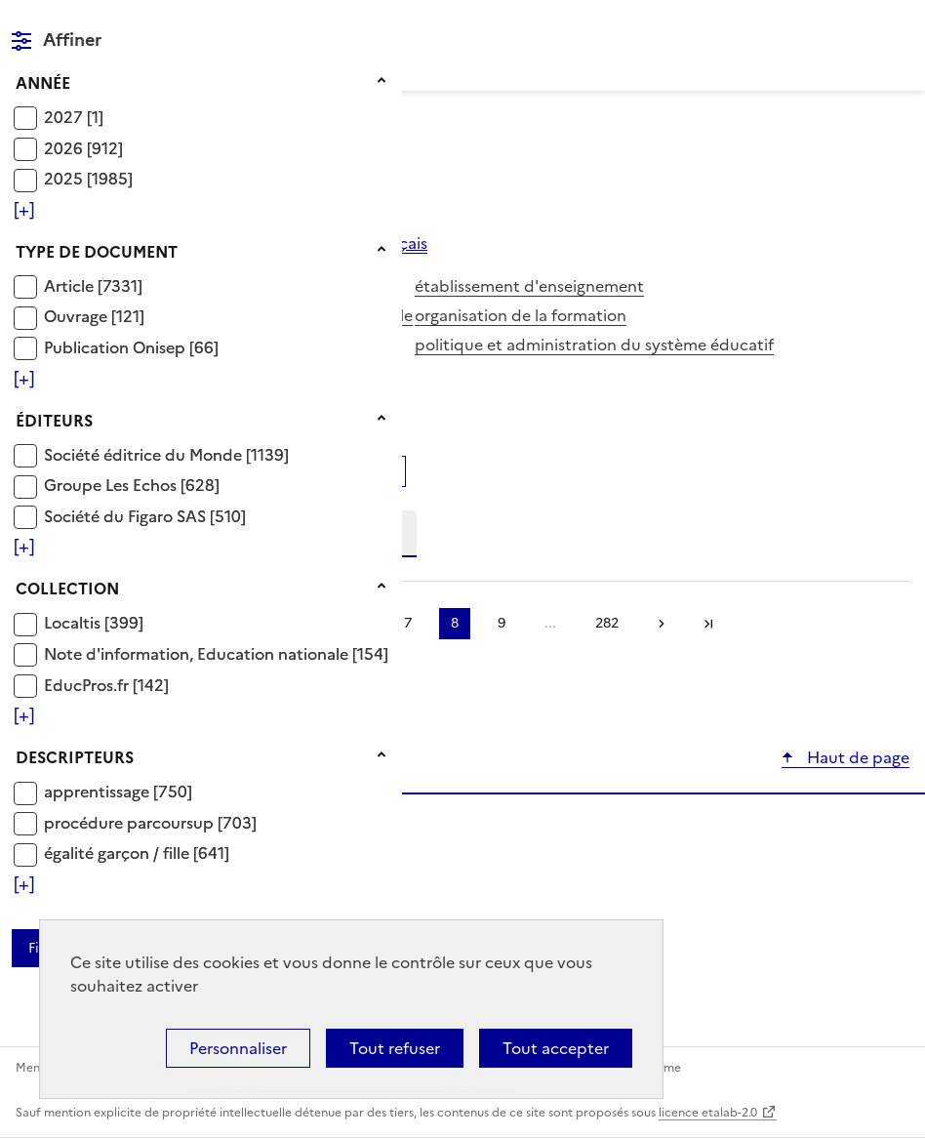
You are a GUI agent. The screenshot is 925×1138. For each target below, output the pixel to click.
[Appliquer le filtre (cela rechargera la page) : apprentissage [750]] (118, 791)
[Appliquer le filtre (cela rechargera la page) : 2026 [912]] (83, 148)
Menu (897, 23)
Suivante (661, 623)
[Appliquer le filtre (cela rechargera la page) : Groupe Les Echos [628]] (132, 484)
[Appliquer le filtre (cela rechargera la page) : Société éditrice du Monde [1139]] (166, 454)
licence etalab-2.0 (708, 1112)
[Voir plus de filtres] (24, 210)
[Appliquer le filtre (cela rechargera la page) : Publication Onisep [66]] (131, 347)
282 (607, 623)
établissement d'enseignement (529, 286)
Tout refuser (394, 1048)
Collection (67, 588)
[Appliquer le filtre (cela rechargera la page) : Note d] (216, 653)
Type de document (97, 252)
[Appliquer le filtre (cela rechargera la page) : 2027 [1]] (73, 116)
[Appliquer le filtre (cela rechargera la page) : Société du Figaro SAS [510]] (145, 516)
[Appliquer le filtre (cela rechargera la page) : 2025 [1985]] (88, 178)
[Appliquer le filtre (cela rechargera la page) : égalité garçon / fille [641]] (136, 852)
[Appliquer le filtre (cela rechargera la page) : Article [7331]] (93, 285)
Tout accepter (556, 1048)
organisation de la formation (520, 315)
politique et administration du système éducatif (594, 344)
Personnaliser (238, 1048)
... (550, 623)
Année (43, 83)
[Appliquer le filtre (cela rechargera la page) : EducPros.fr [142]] (106, 684)
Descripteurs (75, 757)
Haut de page (856, 757)
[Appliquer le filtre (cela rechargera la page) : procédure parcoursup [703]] (150, 822)
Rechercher (858, 23)
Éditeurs (54, 420)
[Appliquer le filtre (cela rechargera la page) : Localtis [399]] (93, 622)
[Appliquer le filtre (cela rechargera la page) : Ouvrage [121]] (94, 316)
